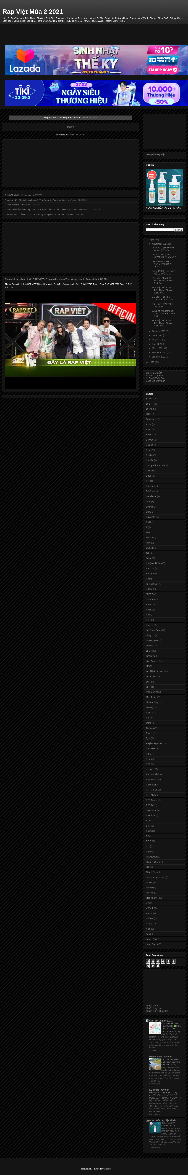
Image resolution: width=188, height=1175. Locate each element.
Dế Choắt (150, 491)
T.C (147, 846)
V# (147, 903)
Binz (148, 450)
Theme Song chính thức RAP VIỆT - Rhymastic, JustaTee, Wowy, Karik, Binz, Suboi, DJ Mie (56, 279)
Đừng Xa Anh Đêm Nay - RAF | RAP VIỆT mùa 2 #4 (163, 313)
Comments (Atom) (76, 135)
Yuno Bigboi (152, 944)
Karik (148, 604)
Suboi (149, 831)
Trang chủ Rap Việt (155, 154)
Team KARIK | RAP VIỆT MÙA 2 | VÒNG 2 (163, 272)
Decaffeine (151, 496)
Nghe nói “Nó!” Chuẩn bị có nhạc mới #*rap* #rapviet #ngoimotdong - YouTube (40, 200)
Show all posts (90, 117)
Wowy (149, 923)
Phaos (149, 733)
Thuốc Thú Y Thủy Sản (157, 1011)
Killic (148, 620)
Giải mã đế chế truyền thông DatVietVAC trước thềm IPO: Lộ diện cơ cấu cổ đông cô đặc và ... (47, 209)
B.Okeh (149, 439)
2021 (152, 240)
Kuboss (149, 625)
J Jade (149, 589)
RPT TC (150, 805)
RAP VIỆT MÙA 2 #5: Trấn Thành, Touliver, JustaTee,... (162, 290)
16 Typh (150, 409)
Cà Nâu (149, 460)
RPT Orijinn (151, 800)
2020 (152, 362)
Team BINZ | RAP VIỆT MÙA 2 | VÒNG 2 (162, 249)
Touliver (150, 892)
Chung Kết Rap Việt (155, 465)
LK (147, 666)
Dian (148, 501)
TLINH (149, 882)
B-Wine (149, 434)
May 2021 (157, 339)
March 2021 (158, 348)
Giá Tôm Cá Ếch (154, 373)
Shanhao (150, 815)
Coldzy (149, 470)
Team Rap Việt (153, 862)
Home (70, 126)
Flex (148, 532)
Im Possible (151, 584)
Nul (147, 717)
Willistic (149, 918)
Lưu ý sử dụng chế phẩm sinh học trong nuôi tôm (170, 1062)
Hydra (149, 579)
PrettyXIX (150, 748)
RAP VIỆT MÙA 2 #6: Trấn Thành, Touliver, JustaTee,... (162, 281)
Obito (148, 723)
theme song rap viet (155, 877)
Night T (149, 712)
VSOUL (149, 908)
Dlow (148, 512)
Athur (148, 429)
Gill (147, 553)
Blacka (149, 455)
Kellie (148, 609)
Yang (148, 934)
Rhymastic (151, 779)
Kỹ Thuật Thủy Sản (155, 378)
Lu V (148, 687)
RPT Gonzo (151, 789)
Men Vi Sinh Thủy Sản (160, 1056)
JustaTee (150, 599)
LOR (148, 681)
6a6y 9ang (151, 419)
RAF (148, 764)
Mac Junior (151, 697)
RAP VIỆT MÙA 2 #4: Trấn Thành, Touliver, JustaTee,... (162, 323)
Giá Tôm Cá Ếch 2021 (160, 1020)
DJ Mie (149, 506)
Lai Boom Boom (154, 630)
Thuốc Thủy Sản (154, 1008)
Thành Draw (152, 872)
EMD (148, 522)
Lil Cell (149, 651)
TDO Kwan (151, 856)
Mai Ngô (150, 707)
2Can (148, 414)
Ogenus (150, 728)
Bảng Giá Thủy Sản (155, 381)
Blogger (107, 1169)
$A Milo (149, 398)
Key (148, 614)
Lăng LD (150, 635)
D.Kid (148, 476)
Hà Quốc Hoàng (154, 563)
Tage (148, 851)
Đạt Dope (150, 486)
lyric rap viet (152, 692)
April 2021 (157, 344)
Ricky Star (151, 784)
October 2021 (159, 331)
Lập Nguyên (152, 640)
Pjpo (148, 738)
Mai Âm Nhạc (152, 702)
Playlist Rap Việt (154, 743)
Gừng (148, 558)
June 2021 (157, 335)
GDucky (150, 548)
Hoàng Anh (151, 573)
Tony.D (149, 887)
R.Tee (149, 759)
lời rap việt (151, 676)
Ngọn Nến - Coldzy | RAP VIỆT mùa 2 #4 (162, 298)
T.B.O (148, 841)
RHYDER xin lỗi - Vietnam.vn (18, 195)
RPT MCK (151, 795)
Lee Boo (150, 645)
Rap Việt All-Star (154, 774)
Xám (148, 929)
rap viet (149, 769)
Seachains (151, 810)
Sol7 (148, 826)
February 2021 (159, 352)
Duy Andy (150, 517)
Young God (151, 939)
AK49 (148, 424)
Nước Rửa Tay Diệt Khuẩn (162, 1120)
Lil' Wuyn (150, 656)
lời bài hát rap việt (154, 671)
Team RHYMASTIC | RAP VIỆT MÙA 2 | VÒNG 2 (161, 264)
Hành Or (150, 568)
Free (148, 542)
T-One (149, 836)
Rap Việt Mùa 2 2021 (33, 11)
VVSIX (149, 913)
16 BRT (149, 404)
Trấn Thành (151, 898)
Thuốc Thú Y (152, 1005)
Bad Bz (149, 445)
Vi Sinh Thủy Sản (154, 375)
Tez (147, 867)
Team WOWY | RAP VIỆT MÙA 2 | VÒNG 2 (163, 255)
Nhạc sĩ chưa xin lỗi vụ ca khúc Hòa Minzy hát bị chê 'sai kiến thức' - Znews (39, 214)
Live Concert (152, 661)
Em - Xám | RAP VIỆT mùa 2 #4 (162, 305)
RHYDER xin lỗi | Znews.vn (17, 205)
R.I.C (148, 754)
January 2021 (159, 356)
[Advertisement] (96, 31)
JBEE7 (149, 594)
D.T (148, 481)
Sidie (148, 820)
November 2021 (160, 244)
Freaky (149, 537)
